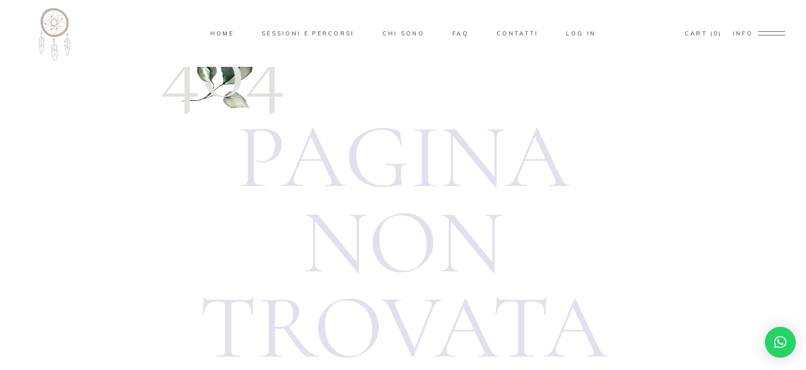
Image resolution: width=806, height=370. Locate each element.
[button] (780, 342)
